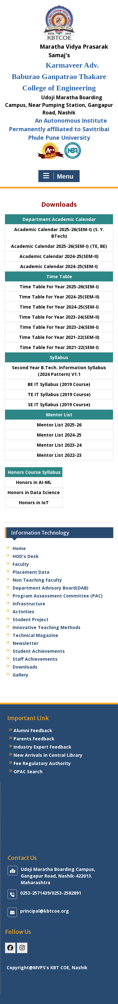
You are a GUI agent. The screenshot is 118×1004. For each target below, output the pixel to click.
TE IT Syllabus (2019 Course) (59, 394)
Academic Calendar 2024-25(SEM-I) (59, 266)
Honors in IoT (34, 502)
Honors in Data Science (34, 492)
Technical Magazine (35, 635)
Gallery (20, 675)
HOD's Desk (26, 556)
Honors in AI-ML (34, 482)
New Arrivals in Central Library (48, 755)
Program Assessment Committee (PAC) (58, 596)
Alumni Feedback (33, 730)
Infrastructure (29, 604)
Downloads (25, 667)
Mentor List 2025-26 (59, 425)
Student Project (30, 619)
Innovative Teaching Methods (47, 627)
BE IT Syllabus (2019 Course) (59, 384)
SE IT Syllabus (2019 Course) (59, 404)
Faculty (21, 564)
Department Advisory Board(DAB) (50, 588)
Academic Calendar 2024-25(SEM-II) (59, 256)
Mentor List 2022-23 (59, 455)
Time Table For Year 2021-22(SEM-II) (59, 337)
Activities (23, 612)
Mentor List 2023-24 (59, 445)
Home (19, 548)
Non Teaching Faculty (37, 580)
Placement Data (31, 572)
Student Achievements (39, 651)
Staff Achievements (35, 659)
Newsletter (25, 643)
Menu (58, 176)
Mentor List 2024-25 (59, 435)
